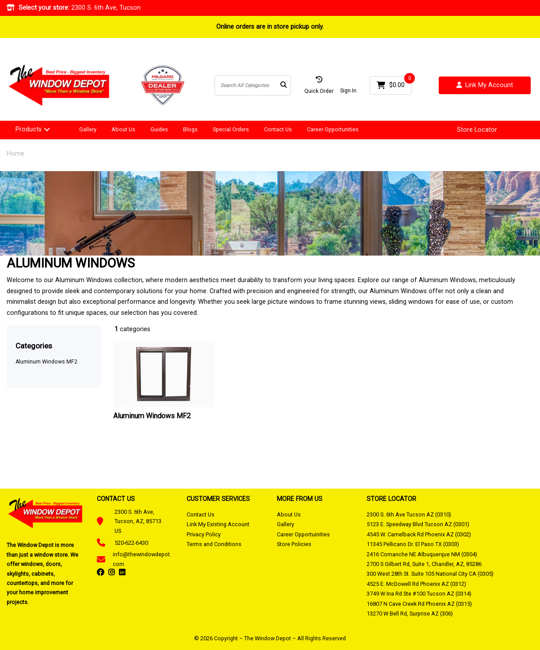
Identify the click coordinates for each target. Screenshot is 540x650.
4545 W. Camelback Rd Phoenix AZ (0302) (419, 534)
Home (15, 153)
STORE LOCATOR (391, 498)
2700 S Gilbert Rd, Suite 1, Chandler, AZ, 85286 (424, 564)
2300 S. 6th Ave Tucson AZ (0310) (409, 514)
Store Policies (294, 544)
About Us (123, 129)
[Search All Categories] (252, 85)
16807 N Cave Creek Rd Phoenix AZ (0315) (419, 603)
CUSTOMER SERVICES (218, 498)
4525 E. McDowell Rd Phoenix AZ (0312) (416, 584)
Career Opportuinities (303, 534)
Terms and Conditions (214, 544)
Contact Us (278, 129)
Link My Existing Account (218, 524)
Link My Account (484, 85)
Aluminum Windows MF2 (46, 362)
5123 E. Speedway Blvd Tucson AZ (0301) (418, 524)
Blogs (190, 129)
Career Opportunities (333, 129)
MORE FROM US (299, 498)
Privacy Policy (204, 534)
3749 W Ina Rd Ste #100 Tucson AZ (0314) (419, 593)
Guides (159, 129)
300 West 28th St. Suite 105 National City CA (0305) (430, 573)
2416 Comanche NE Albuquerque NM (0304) (422, 554)
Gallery (87, 129)
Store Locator (477, 130)
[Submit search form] (283, 85)
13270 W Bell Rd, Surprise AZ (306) (410, 613)
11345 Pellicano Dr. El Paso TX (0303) (413, 544)
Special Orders (231, 129)
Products (28, 129)
